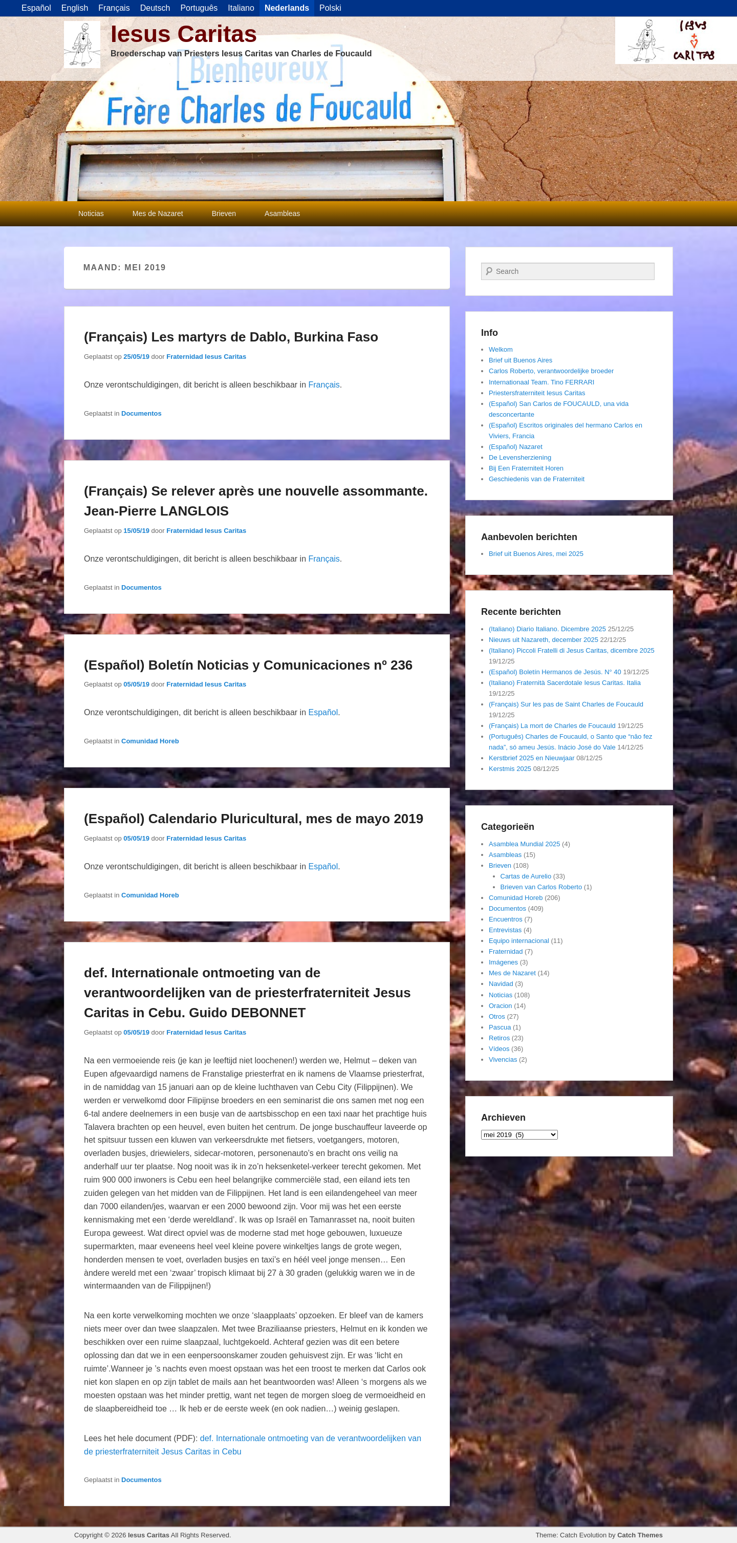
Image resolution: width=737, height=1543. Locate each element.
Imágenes (503, 962)
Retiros (499, 1038)
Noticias (91, 213)
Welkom (501, 349)
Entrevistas (505, 930)
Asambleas (282, 213)
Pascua (500, 1027)
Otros (497, 1016)
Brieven (224, 213)
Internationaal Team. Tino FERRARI (541, 382)
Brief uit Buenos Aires (520, 360)
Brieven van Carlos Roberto (541, 887)
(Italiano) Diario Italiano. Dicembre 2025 (547, 629)
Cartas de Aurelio (526, 876)
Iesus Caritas (184, 33)
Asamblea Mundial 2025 (524, 844)
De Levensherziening (520, 457)
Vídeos (499, 1049)
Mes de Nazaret (158, 213)
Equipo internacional (519, 941)
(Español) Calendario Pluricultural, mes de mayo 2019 (253, 818)
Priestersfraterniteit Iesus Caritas (537, 393)
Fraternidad (506, 951)
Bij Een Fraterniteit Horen (526, 468)
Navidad (501, 984)
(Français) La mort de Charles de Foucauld (552, 726)
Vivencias (503, 1059)
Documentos (141, 413)
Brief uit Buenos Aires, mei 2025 (536, 554)
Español (323, 712)
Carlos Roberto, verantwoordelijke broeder (551, 371)
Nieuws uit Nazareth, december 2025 (543, 640)
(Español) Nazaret (516, 447)
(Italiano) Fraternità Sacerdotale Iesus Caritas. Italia (565, 683)
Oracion (500, 1006)
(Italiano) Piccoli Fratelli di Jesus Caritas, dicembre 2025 (572, 650)
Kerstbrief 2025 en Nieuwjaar (532, 758)
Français (323, 384)
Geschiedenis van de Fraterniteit (536, 479)
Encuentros (506, 919)
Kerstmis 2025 (510, 769)
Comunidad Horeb (150, 741)
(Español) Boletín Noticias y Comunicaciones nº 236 (248, 665)
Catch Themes (640, 1535)
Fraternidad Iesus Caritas (206, 356)
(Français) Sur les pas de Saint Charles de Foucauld (566, 704)
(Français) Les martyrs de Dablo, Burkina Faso (231, 337)
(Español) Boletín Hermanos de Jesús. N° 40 (555, 672)
